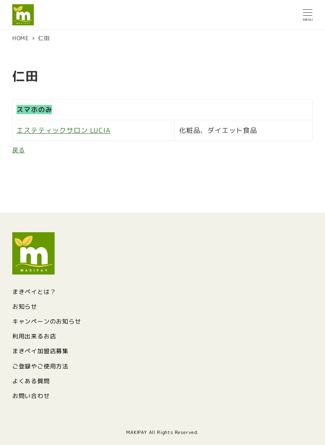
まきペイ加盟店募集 (40, 351)
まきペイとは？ (34, 292)
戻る (18, 150)
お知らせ (24, 306)
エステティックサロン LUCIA (63, 130)
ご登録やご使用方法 (40, 366)
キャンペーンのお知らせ (46, 321)
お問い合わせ (31, 396)
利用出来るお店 (34, 336)
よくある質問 (31, 381)
